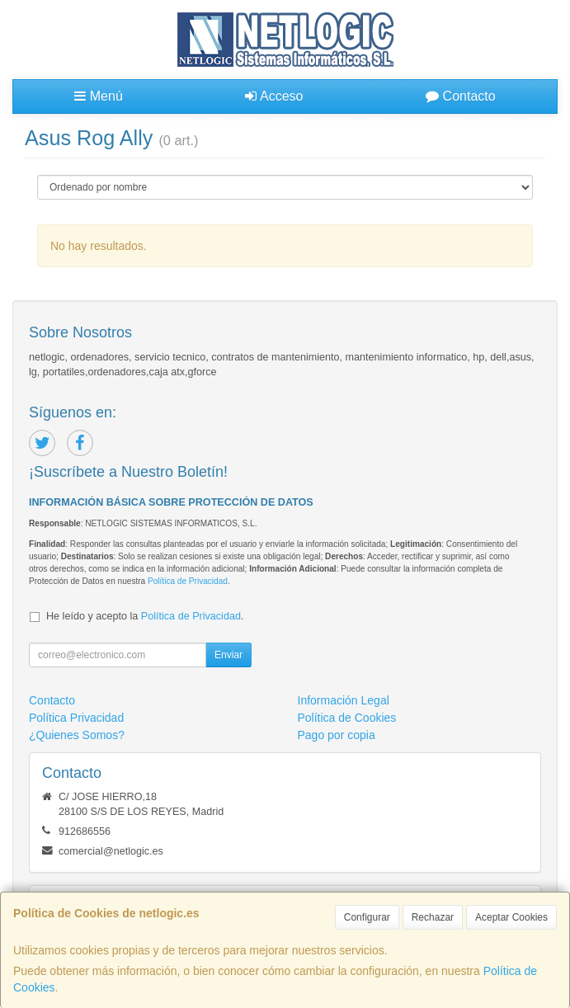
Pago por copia (336, 735)
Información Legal (343, 700)
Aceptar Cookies (511, 917)
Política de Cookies (347, 717)
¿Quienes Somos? (77, 735)
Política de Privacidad (188, 581)
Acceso (274, 96)
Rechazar (433, 917)
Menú (98, 96)
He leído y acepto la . (144, 616)
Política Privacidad (76, 717)
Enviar (228, 655)
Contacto (460, 96)
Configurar (367, 917)
